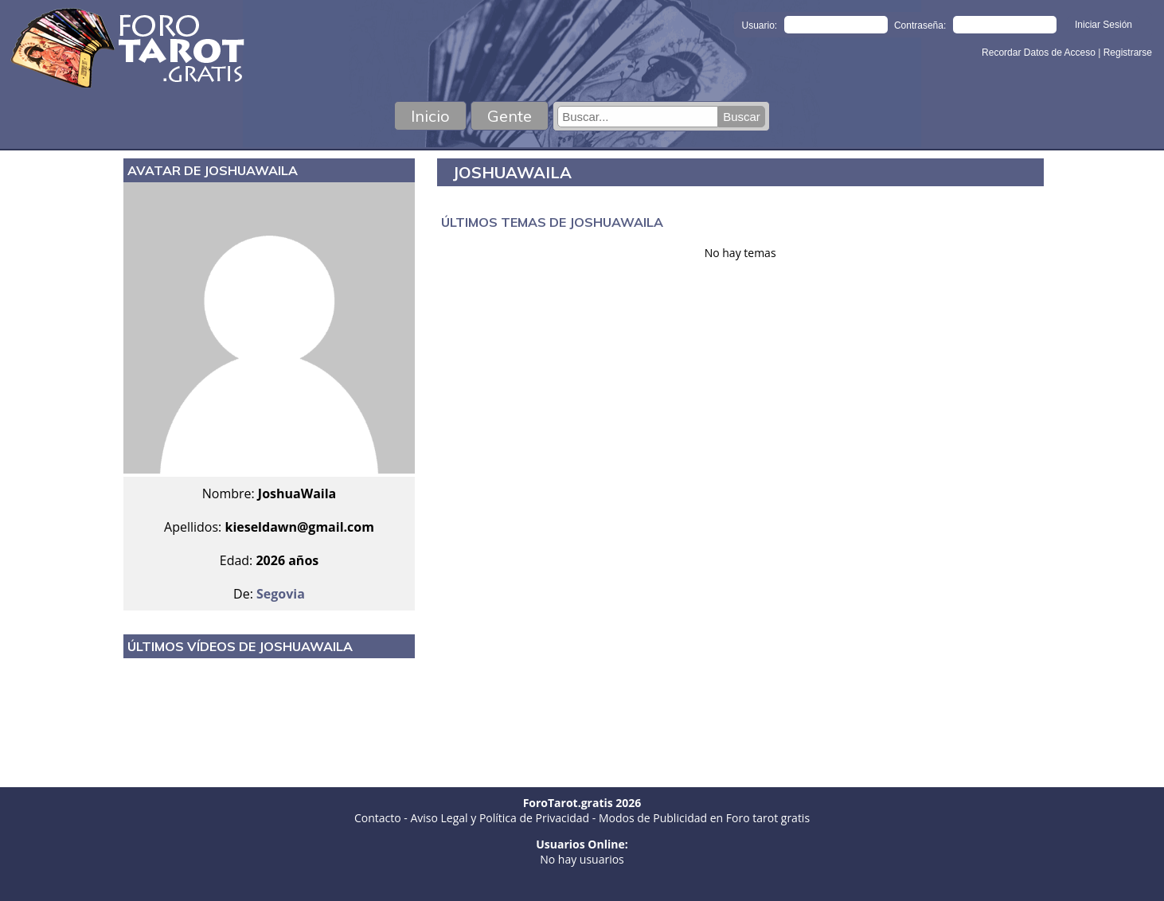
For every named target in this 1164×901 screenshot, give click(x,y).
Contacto (377, 817)
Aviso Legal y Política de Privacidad (499, 817)
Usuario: (760, 25)
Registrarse (1127, 52)
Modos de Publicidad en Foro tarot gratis (704, 817)
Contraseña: (920, 25)
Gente (509, 116)
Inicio (430, 116)
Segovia (280, 594)
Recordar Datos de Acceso (1040, 52)
